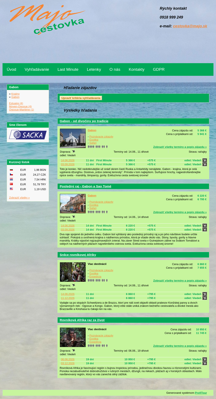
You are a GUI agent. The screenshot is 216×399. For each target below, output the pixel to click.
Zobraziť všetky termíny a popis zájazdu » (180, 146)
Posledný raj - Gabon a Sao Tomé (85, 186)
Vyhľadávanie (37, 69)
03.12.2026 (67, 363)
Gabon (92, 130)
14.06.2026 (67, 160)
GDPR (159, 69)
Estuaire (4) (16, 103)
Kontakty (136, 69)
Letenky (94, 69)
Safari (92, 142)
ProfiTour (201, 392)
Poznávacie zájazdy (101, 136)
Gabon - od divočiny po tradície (84, 121)
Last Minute (68, 69)
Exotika (93, 139)
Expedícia (95, 276)
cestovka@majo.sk (190, 26)
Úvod (11, 69)
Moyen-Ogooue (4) (20, 106)
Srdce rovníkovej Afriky (78, 254)
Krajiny (15, 93)
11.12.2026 (67, 298)
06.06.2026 (67, 359)
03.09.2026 (67, 164)
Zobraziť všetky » (19, 197)
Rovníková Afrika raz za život (82, 320)
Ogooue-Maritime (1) (21, 109)
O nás (114, 69)
